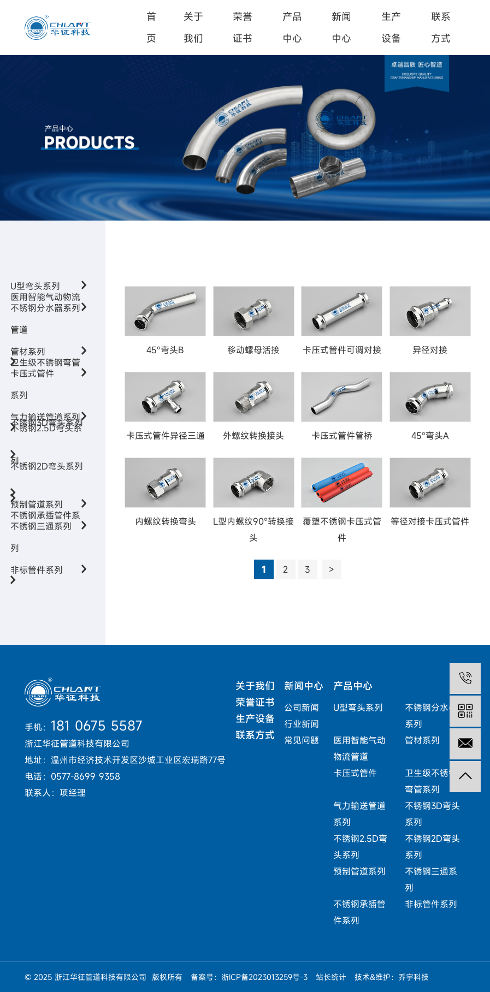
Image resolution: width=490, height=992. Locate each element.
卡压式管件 (355, 773)
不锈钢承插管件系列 (45, 553)
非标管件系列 (48, 570)
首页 (151, 27)
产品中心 (292, 27)
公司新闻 (301, 708)
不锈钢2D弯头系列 (46, 487)
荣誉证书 (242, 27)
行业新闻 (301, 724)
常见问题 (301, 740)
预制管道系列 (359, 871)
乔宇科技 (413, 977)
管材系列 (422, 740)
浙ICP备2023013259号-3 (264, 977)
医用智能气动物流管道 (45, 335)
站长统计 (331, 977)
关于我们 (193, 27)
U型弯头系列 (358, 708)
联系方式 (441, 27)
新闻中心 (341, 27)
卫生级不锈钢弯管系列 (45, 400)
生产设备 (391, 27)
